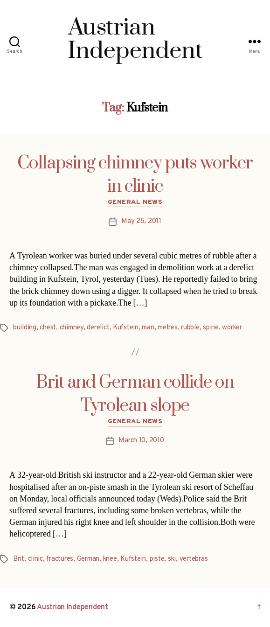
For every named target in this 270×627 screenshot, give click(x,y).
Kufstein (125, 327)
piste (157, 559)
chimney (71, 327)
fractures (59, 559)
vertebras (194, 559)
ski (172, 559)
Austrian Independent (72, 607)
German (88, 559)
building (24, 327)
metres (167, 327)
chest (48, 327)
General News (135, 202)
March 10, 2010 (141, 440)
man (148, 327)
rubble (190, 327)
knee (110, 559)
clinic (35, 559)
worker (232, 327)
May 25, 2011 (141, 221)
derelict (98, 327)
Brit (18, 559)
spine (211, 327)
